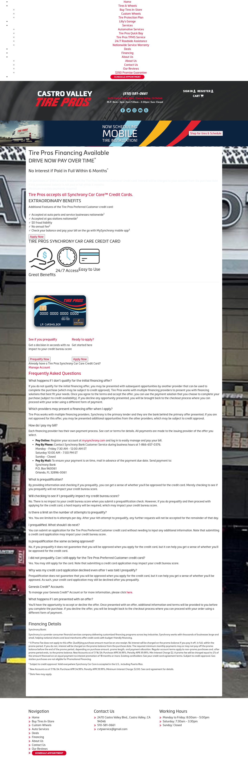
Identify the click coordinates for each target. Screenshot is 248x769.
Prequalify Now (39, 359)
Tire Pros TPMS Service (130, 37)
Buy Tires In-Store (131, 9)
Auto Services (40, 729)
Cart (198, 96)
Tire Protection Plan (130, 17)
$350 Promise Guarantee (131, 72)
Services (127, 25)
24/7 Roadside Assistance (131, 41)
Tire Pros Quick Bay (131, 33)
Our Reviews (131, 68)
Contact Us (131, 64)
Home (127, 1)
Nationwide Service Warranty (131, 45)
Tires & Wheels (127, 5)
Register (205, 91)
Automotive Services (131, 29)
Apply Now (37, 236)
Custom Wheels (131, 13)
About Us (127, 56)
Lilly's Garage (127, 21)
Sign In (189, 91)
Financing (127, 52)
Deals (127, 48)
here (129, 592)
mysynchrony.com (93, 440)
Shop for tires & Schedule (205, 133)
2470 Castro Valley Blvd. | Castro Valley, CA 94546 (135, 98)
